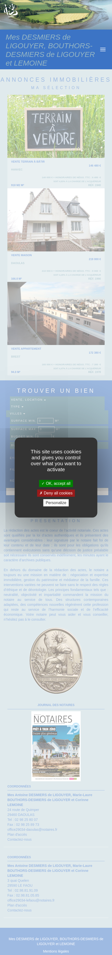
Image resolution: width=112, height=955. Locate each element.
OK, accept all (55, 483)
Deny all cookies (56, 493)
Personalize (56, 503)
